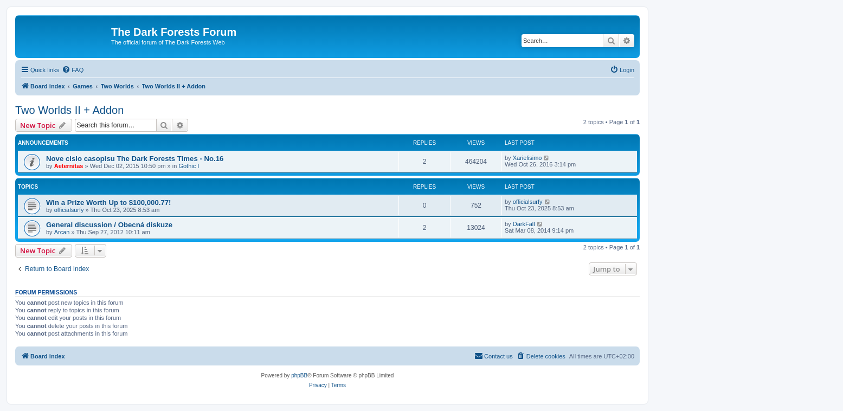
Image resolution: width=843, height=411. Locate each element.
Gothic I (188, 166)
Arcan (62, 232)
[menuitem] (72, 69)
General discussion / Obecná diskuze (109, 225)
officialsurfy (69, 210)
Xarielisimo (527, 158)
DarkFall (524, 224)
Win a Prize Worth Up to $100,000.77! (108, 202)
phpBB (299, 375)
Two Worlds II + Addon (69, 110)
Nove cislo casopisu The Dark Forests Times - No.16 (134, 159)
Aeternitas (68, 166)
